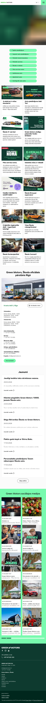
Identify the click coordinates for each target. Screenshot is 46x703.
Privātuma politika (5, 695)
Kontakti (4, 686)
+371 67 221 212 (9, 657)
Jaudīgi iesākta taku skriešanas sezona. (21, 378)
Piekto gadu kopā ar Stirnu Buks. (18, 439)
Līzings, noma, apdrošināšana (9, 681)
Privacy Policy (28, 700)
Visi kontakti (10, 360)
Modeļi (3, 674)
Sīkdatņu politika (5, 697)
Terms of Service (37, 700)
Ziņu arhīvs (23, 481)
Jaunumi (4, 684)
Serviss (3, 679)
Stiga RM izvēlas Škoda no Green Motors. (22, 420)
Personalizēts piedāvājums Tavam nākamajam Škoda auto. (18, 460)
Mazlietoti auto (5, 683)
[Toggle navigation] (43, 2)
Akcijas (3, 676)
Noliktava (4, 678)
